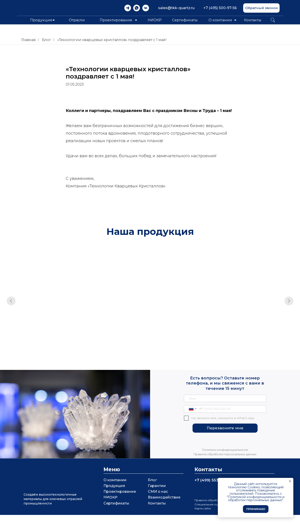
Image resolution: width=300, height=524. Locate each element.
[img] (127, 8)
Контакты (252, 20)
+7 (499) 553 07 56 (212, 489)
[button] (261, 8)
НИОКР (155, 20)
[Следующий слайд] (288, 303)
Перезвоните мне (225, 437)
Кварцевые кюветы (45, 324)
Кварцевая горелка (178, 324)
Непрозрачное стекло (247, 324)
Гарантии (157, 495)
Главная (28, 40)
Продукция (114, 495)
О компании (220, 20)
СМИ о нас (158, 500)
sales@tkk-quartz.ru (176, 8)
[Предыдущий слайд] (11, 303)
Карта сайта (203, 517)
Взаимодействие (164, 506)
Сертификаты (185, 20)
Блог (46, 40)
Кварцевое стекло (110, 324)
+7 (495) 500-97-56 (220, 8)
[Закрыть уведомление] (290, 481)
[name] (225, 407)
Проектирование (119, 500)
